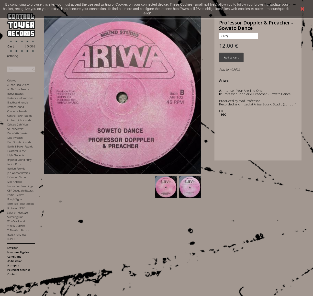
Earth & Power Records (20, 146)
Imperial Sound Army (19, 159)
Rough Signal (14, 199)
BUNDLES (12, 239)
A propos (13, 265)
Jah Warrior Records (18, 173)
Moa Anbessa (14, 181)
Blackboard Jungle (17, 102)
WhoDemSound (16, 221)
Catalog (11, 80)
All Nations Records (18, 89)
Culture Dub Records (19, 120)
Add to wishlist (229, 69)
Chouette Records (17, 111)
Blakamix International (20, 98)
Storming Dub (15, 217)
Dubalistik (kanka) (17, 133)
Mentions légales (18, 252)
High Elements (15, 155)
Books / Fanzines (16, 234)
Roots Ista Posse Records (20, 203)
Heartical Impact (16, 151)
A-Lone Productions (18, 85)
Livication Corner (17, 177)
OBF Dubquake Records (20, 190)
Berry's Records (15, 93)
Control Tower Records (19, 115)
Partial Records (15, 195)
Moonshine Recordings (20, 186)
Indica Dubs (14, 164)
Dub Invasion (15, 137)
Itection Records (16, 168)
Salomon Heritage (17, 212)
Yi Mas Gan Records (18, 230)
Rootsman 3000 (16, 208)
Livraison (13, 248)
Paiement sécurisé (18, 270)
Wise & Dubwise (16, 226)
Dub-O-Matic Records (19, 142)
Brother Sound (15, 107)
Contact (12, 274)
